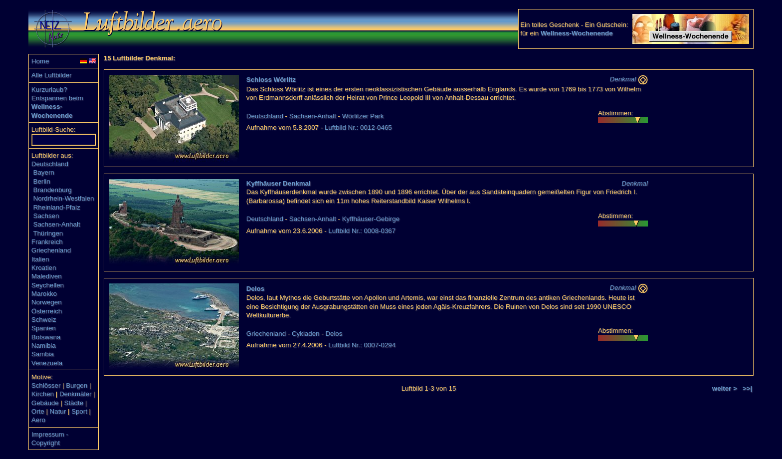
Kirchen (42, 394)
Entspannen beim (57, 98)
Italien (40, 259)
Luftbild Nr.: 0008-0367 (361, 230)
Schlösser (46, 385)
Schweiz (43, 319)
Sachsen (46, 216)
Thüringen (48, 233)
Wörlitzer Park (363, 116)
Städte (74, 403)
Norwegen (46, 302)
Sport (79, 411)
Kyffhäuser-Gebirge (370, 219)
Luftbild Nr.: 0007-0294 (361, 345)
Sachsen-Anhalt (56, 224)
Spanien (43, 328)
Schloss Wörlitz (271, 79)
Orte (37, 411)
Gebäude (45, 403)
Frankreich (47, 241)
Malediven (46, 276)
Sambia (42, 354)
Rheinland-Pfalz (56, 207)
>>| (747, 388)
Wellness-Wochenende (577, 33)
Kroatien (43, 267)
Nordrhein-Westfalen (63, 198)
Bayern (43, 172)
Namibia (43, 345)
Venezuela (46, 363)
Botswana (46, 337)
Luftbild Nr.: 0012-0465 (358, 127)
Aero (38, 420)
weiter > (724, 388)
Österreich (46, 311)
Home (40, 61)
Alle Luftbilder (51, 75)
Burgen (76, 385)
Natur (58, 411)
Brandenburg (52, 190)
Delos (255, 288)
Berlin (41, 181)
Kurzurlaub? (49, 89)
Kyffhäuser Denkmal (278, 183)
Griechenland (51, 250)
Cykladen (306, 333)
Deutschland (49, 164)
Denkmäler (75, 394)
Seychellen (47, 285)
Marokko (44, 293)
